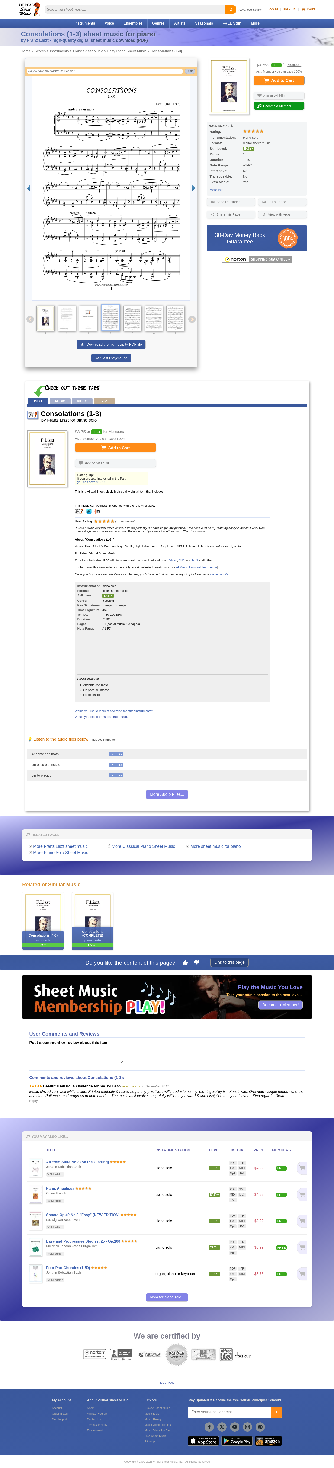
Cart (308, 9)
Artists (180, 23)
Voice (109, 23)
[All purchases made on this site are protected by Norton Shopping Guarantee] (257, 261)
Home (25, 51)
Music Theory (153, 1419)
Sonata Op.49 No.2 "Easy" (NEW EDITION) (83, 1215)
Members (294, 65)
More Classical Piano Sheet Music (143, 846)
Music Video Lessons (158, 1424)
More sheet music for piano (215, 846)
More (255, 23)
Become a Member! (280, 1004)
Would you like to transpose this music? (101, 717)
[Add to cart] (301, 1168)
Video (173, 560)
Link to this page (229, 962)
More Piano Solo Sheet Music (60, 852)
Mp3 (195, 560)
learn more (209, 567)
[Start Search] (230, 9)
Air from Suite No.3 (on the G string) (77, 1162)
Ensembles (133, 23)
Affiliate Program (97, 1413)
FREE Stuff (231, 23)
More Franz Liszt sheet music (60, 846)
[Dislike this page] (196, 963)
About (90, 1408)
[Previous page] (28, 188)
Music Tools (152, 1413)
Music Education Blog (158, 1430)
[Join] (276, 1412)
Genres (158, 23)
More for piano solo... (167, 1297)
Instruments (84, 23)
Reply (33, 1101)
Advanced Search (251, 9)
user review (125, 521)
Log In (272, 9)
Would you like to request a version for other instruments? (114, 711)
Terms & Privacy (97, 1424)
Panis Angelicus (60, 1188)
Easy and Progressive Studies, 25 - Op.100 (83, 1241)
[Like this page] (185, 963)
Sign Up (289, 9)
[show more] (199, 531)
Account (57, 1408)
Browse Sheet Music (157, 1408)
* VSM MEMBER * (131, 1086)
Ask (190, 71)
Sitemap (150, 1441)
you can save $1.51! (91, 482)
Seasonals (204, 23)
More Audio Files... (167, 794)
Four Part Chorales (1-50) (68, 1268)
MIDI (182, 560)
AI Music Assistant (188, 567)
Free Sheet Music (155, 1436)
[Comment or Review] (76, 1054)
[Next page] (193, 188)
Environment (95, 1430)
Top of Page (167, 1382)
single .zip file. (219, 574)
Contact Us (94, 1419)
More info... (218, 190)
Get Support (59, 1419)
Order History (60, 1413)
